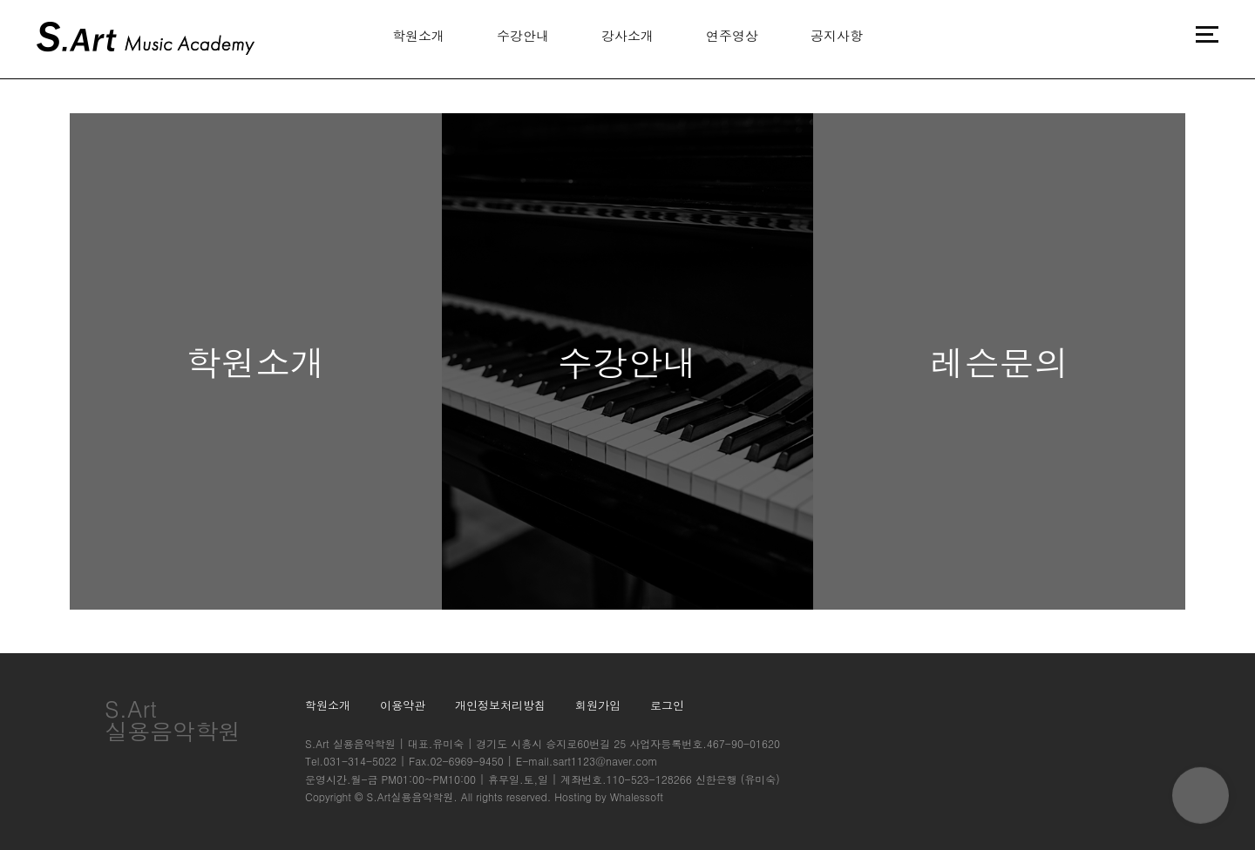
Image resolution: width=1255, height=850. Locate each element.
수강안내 (523, 35)
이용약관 (402, 705)
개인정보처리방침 (500, 705)
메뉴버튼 (1207, 34)
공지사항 (837, 35)
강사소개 (627, 35)
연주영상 (732, 35)
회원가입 (598, 705)
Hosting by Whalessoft (608, 796)
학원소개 (418, 35)
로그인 (667, 705)
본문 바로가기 (0, 0)
